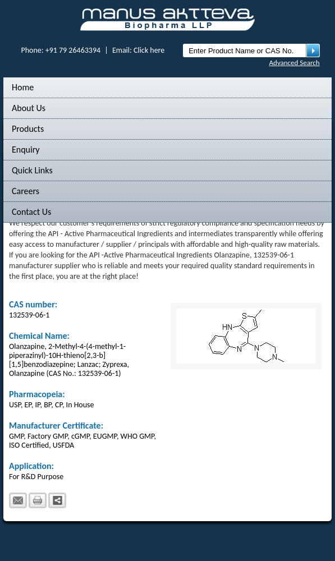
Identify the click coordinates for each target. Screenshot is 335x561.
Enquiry (26, 149)
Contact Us (31, 211)
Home (23, 87)
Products (28, 128)
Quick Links (32, 170)
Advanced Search (294, 62)
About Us (28, 108)
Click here (149, 50)
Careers (25, 191)
